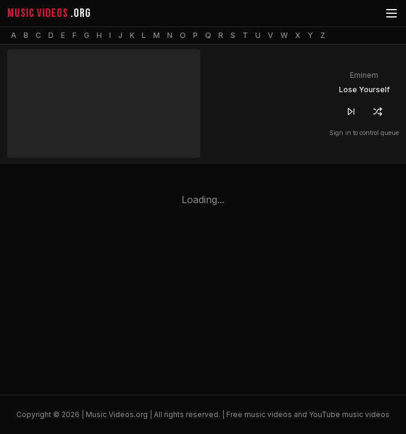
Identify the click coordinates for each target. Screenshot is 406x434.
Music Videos (110, 414)
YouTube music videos (349, 414)
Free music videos (259, 414)
